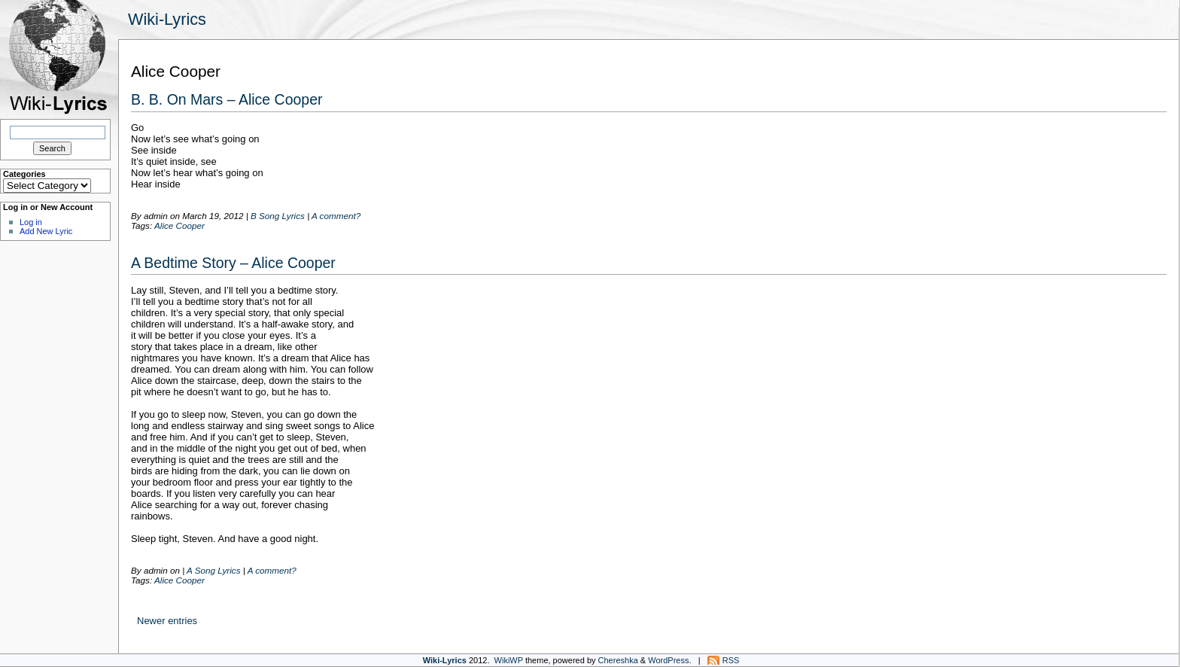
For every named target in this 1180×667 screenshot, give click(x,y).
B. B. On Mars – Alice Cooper (227, 99)
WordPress (668, 660)
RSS (731, 660)
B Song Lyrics (278, 216)
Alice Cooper (179, 225)
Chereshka (618, 660)
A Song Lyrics (213, 570)
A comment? (336, 216)
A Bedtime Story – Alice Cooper (233, 262)
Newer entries (167, 620)
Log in (31, 222)
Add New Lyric (46, 231)
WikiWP (508, 660)
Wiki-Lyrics (167, 19)
